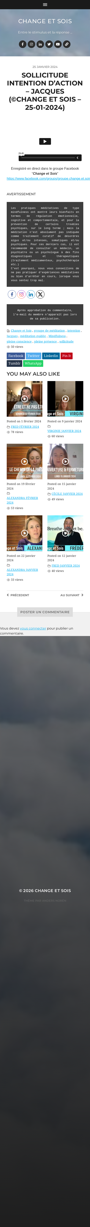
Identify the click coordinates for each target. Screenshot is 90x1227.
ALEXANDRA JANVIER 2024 (22, 572)
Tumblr (14, 363)
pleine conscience (19, 341)
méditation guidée (33, 336)
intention (73, 330)
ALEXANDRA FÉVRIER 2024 (22, 500)
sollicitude (66, 341)
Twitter (33, 356)
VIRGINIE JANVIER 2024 (64, 431)
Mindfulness (57, 336)
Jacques (12, 336)
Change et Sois (45, 21)
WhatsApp (33, 363)
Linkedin (51, 356)
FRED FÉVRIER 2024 (25, 426)
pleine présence (45, 341)
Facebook (15, 356)
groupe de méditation (49, 330)
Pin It (66, 356)
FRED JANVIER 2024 (66, 565)
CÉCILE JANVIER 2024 (67, 493)
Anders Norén (54, 900)
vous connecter (33, 628)
